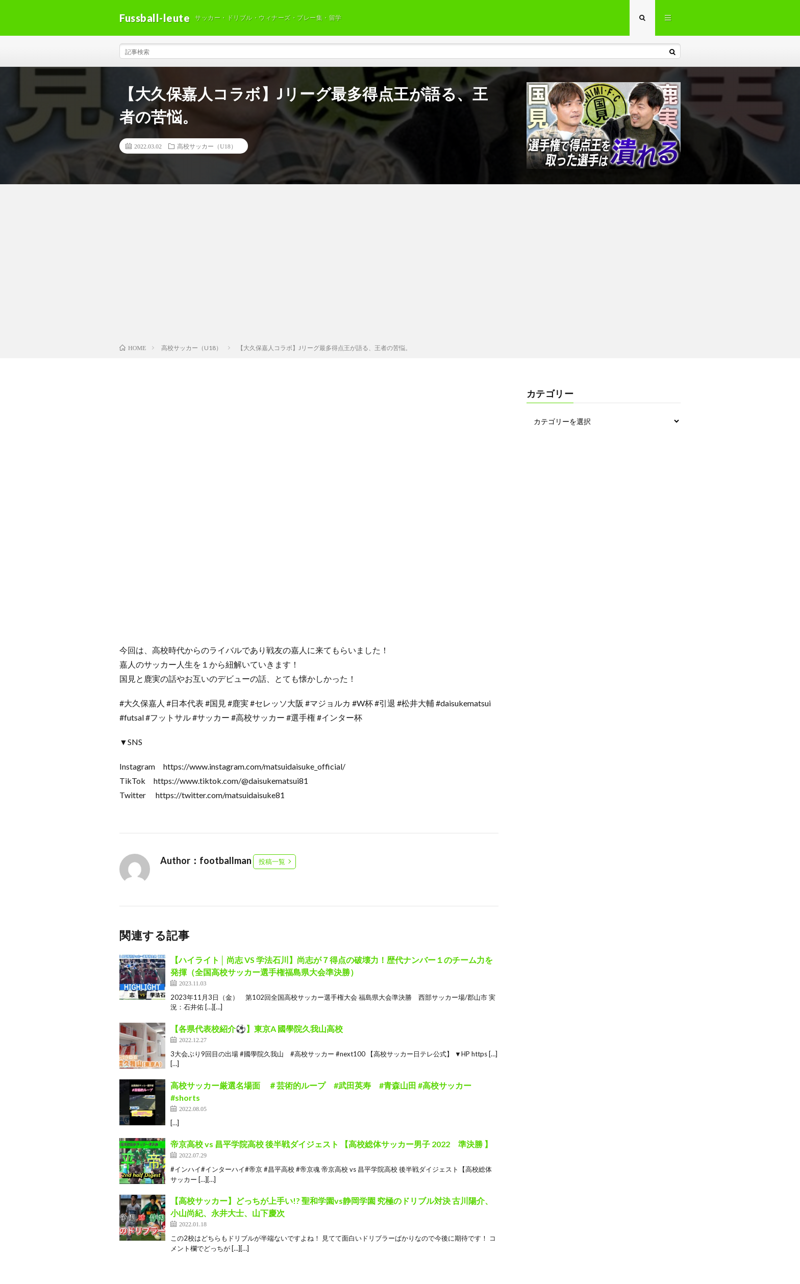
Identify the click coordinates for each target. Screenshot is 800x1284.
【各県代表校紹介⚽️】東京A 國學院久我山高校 (256, 1028)
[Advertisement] (400, 265)
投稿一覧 (272, 861)
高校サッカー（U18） (207, 146)
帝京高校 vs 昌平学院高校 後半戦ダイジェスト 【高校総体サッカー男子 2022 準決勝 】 (331, 1144)
